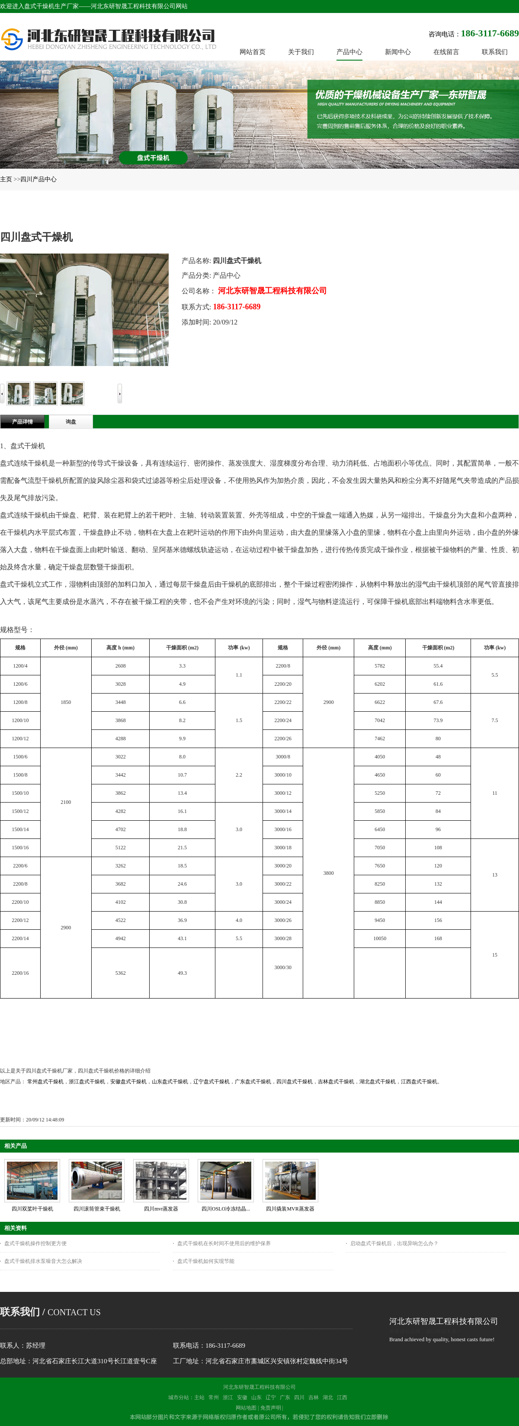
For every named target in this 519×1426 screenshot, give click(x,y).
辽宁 (271, 1397)
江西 (342, 1397)
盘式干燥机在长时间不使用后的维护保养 (224, 1243)
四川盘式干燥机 (294, 1082)
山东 (256, 1397)
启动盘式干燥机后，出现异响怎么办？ (394, 1243)
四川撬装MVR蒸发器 (290, 1209)
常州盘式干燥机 (45, 1082)
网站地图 (246, 1408)
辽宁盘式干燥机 (211, 1082)
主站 (199, 1397)
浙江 (228, 1397)
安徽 (242, 1397)
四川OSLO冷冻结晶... (226, 1209)
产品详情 (22, 422)
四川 (299, 1397)
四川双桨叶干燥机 (32, 1209)
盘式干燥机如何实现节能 (205, 1261)
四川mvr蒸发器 (161, 1209)
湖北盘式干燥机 (377, 1082)
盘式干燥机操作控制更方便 (35, 1243)
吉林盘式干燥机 (336, 1082)
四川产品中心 (38, 179)
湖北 (328, 1397)
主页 (6, 179)
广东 (285, 1397)
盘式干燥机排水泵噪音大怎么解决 (43, 1261)
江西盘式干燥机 (419, 1082)
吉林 (313, 1397)
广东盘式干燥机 (253, 1082)
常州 (213, 1397)
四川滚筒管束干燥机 (97, 1209)
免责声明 (270, 1408)
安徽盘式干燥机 (128, 1082)
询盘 (71, 422)
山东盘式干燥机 (170, 1082)
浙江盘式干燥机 (87, 1082)
